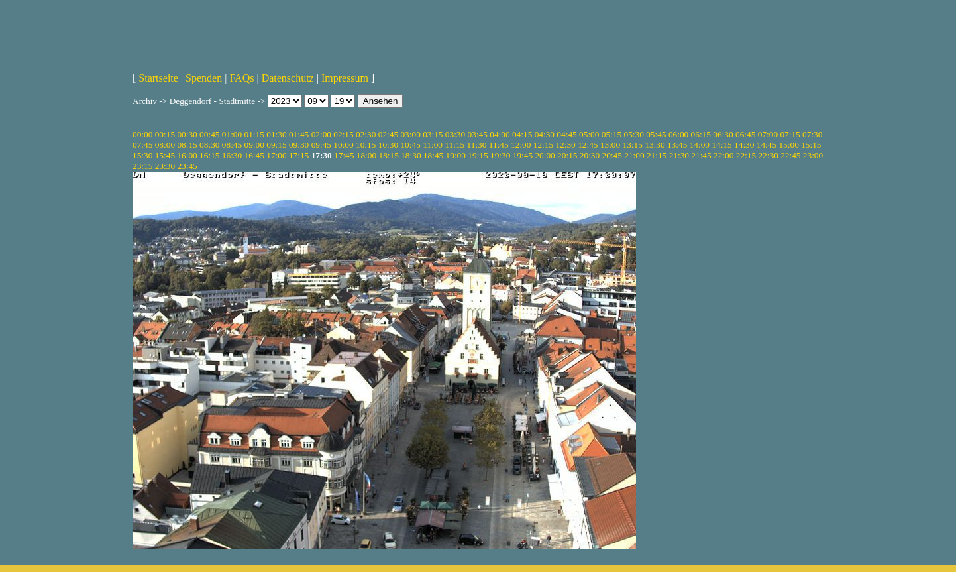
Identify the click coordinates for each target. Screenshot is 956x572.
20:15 (567, 155)
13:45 (677, 145)
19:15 (478, 155)
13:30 (654, 145)
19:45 (523, 155)
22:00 (723, 155)
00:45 (209, 134)
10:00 (343, 145)
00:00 (142, 134)
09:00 (254, 145)
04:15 (522, 134)
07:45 (142, 145)
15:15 (811, 145)
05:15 (611, 134)
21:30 (679, 155)
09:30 (299, 145)
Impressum (344, 78)
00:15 (165, 134)
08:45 (232, 145)
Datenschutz (288, 78)
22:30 (768, 155)
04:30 (545, 134)
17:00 (276, 155)
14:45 (766, 145)
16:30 (232, 155)
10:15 (366, 145)
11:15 (454, 145)
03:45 (478, 134)
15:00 (788, 145)
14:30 (744, 145)
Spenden (204, 78)
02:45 (388, 134)
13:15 (633, 145)
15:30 (142, 155)
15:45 (165, 155)
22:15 (746, 155)
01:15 (254, 134)
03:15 (433, 134)
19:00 (456, 155)
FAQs (241, 78)
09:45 (321, 145)
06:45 (745, 134)
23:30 (165, 166)
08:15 (187, 145)
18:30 (411, 155)
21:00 (634, 155)
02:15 (343, 134)
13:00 (610, 145)
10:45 (410, 145)
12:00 (521, 145)
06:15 (701, 134)
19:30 (500, 155)
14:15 (721, 145)
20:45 (612, 155)
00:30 (187, 134)
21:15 (656, 155)
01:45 (299, 134)
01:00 (232, 134)
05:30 (633, 134)
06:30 (723, 134)
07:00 (768, 134)
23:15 (142, 166)
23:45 (187, 166)
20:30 (590, 155)
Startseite (158, 78)
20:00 (545, 155)
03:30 (455, 134)
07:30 (812, 134)
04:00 (499, 134)
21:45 (701, 155)
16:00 (187, 155)
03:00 (410, 134)
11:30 (477, 145)
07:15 (790, 134)
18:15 (388, 155)
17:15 (299, 155)
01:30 (276, 134)
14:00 (700, 145)
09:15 (276, 145)
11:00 (433, 145)
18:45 (433, 155)
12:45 (588, 145)
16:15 (209, 155)
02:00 (321, 134)
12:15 (543, 145)
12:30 (565, 145)
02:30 (366, 134)
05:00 (589, 134)
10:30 (388, 145)
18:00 (366, 155)
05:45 (656, 134)
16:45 (254, 155)
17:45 (344, 155)
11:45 (499, 145)
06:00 (678, 134)
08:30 (209, 145)
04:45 (566, 134)
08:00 (165, 145)
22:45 (790, 155)
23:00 (813, 155)
